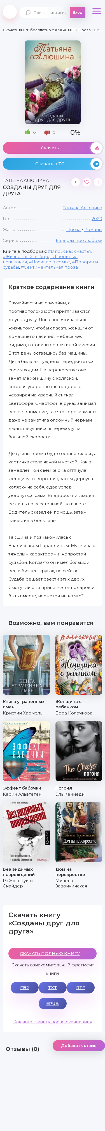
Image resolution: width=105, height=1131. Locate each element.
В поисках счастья (71, 251)
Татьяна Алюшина (82, 207)
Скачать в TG (68, 164)
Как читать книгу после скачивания (52, 1021)
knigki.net (10, 12)
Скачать (71, 148)
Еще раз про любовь (79, 240)
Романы (93, 229)
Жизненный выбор (27, 256)
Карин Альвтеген (22, 794)
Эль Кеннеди (70, 794)
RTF (80, 987)
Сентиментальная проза (51, 267)
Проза (73, 229)
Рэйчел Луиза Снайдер (18, 883)
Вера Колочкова (73, 713)
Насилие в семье (51, 261)
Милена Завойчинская (71, 883)
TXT (52, 987)
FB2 (24, 987)
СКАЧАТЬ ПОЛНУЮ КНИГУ (50, 953)
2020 (97, 218)
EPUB (52, 1003)
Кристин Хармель (22, 713)
